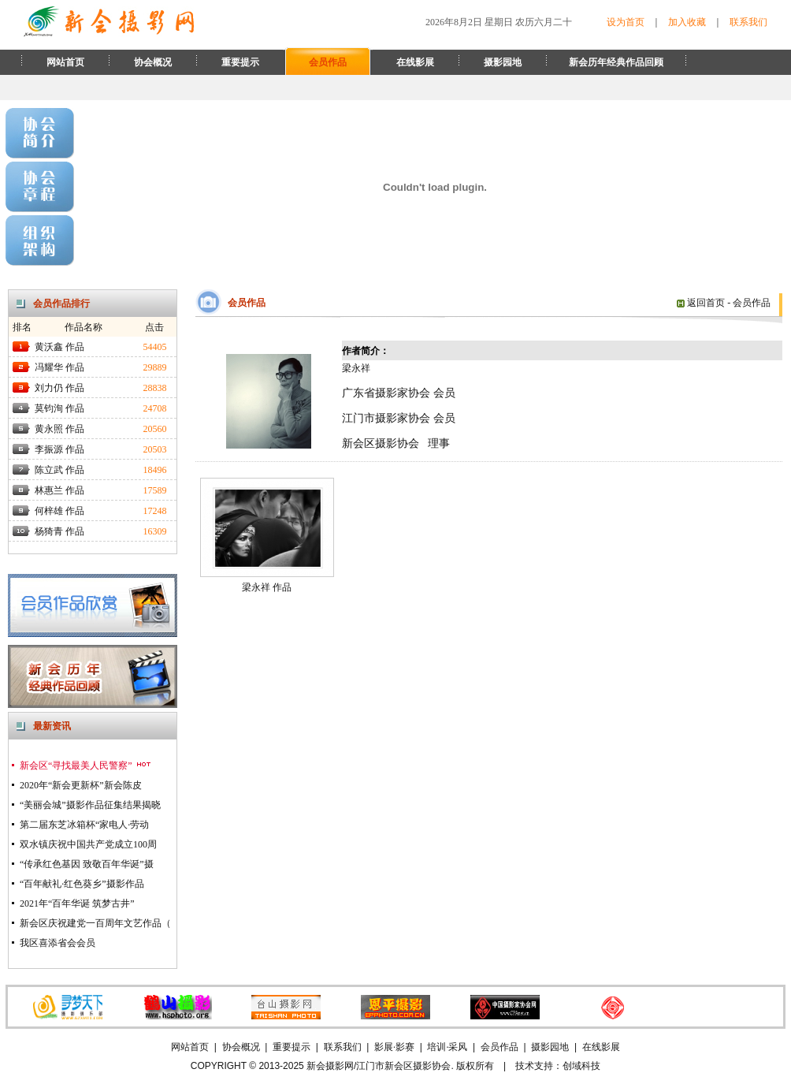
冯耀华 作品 (59, 367)
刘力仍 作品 (59, 387)
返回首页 (701, 302)
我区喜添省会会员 (57, 942)
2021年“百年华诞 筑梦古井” (77, 903)
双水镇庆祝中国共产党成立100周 (88, 844)
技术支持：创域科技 (557, 1065)
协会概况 (153, 62)
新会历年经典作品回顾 (616, 62)
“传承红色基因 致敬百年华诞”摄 (87, 864)
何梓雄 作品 (59, 510)
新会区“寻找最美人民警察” (86, 765)
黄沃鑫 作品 (59, 346)
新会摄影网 (330, 1065)
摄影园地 (503, 62)
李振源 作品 (59, 449)
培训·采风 (447, 1046)
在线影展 (415, 62)
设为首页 (625, 22)
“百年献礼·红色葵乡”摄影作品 (82, 883)
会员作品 (328, 62)
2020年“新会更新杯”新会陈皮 (81, 785)
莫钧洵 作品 (59, 408)
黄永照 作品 (59, 428)
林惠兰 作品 (59, 490)
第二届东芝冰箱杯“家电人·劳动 (84, 824)
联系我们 (748, 22)
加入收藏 (687, 22)
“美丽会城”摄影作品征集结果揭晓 (90, 804)
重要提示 (240, 62)
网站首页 (65, 62)
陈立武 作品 (59, 469)
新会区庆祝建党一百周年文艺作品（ (95, 923)
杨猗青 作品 (59, 531)
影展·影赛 (394, 1046)
